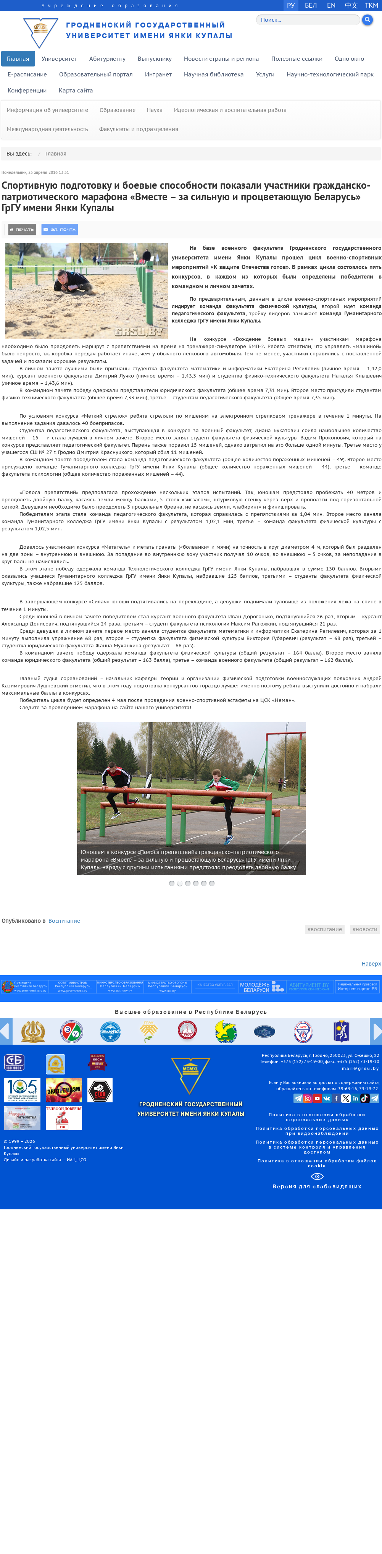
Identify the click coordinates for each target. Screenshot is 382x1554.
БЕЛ (311, 5)
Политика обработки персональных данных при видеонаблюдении (317, 1131)
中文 (351, 5)
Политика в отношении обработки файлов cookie (317, 1163)
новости (366, 929)
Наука (155, 110)
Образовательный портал (96, 74)
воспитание (326, 929)
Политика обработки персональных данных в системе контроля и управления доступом (317, 1147)
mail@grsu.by (360, 1069)
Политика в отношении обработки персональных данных (317, 1117)
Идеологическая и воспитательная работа (230, 110)
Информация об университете (47, 110)
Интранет (158, 74)
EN (331, 5)
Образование (117, 110)
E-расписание (27, 74)
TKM (372, 5)
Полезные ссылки (296, 58)
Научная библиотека (214, 74)
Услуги (265, 74)
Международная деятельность (47, 129)
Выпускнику (155, 58)
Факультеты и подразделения (138, 129)
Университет (59, 58)
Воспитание (64, 920)
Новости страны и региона (221, 58)
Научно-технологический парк (330, 74)
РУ (291, 5)
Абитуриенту (107, 58)
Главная (18, 58)
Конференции (27, 90)
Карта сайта (76, 90)
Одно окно (349, 58)
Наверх (371, 963)
